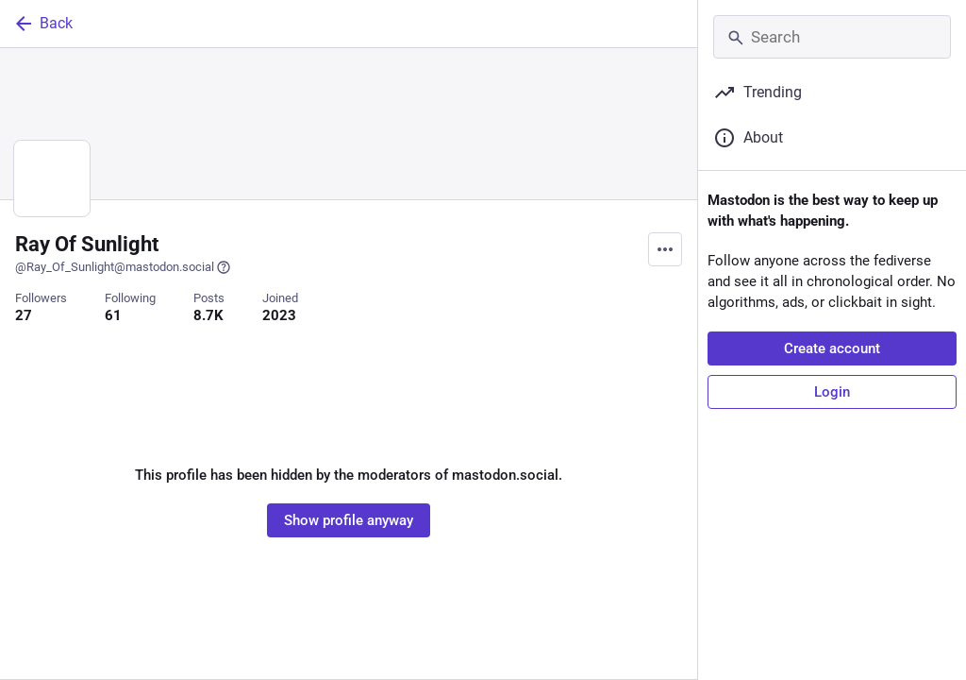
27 (23, 315)
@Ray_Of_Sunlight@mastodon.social (123, 267)
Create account (832, 348)
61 (113, 315)
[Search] (832, 37)
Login (832, 391)
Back (42, 23)
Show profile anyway (348, 520)
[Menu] (665, 249)
